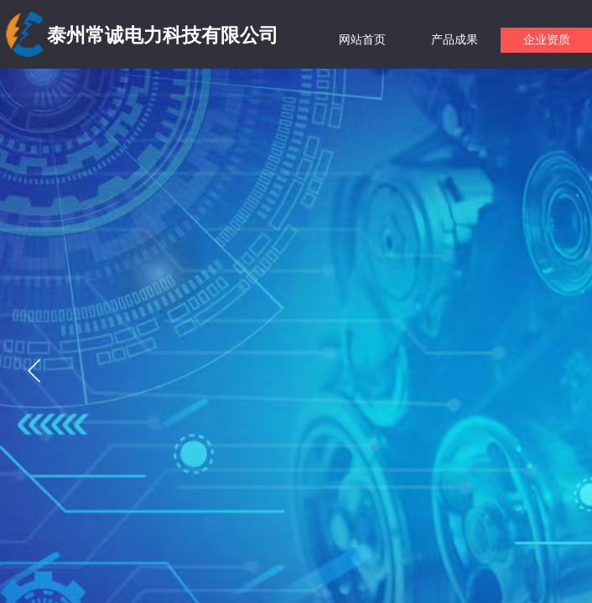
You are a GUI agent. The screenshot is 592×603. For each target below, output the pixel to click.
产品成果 (454, 40)
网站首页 (362, 40)
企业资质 (546, 40)
